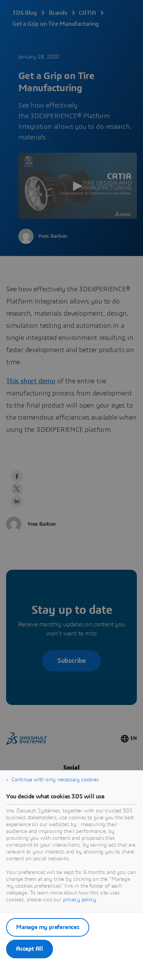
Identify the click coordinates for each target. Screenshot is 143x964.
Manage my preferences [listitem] (47, 927)
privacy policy (79, 899)
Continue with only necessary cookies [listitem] (55, 779)
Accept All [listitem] (29, 949)
